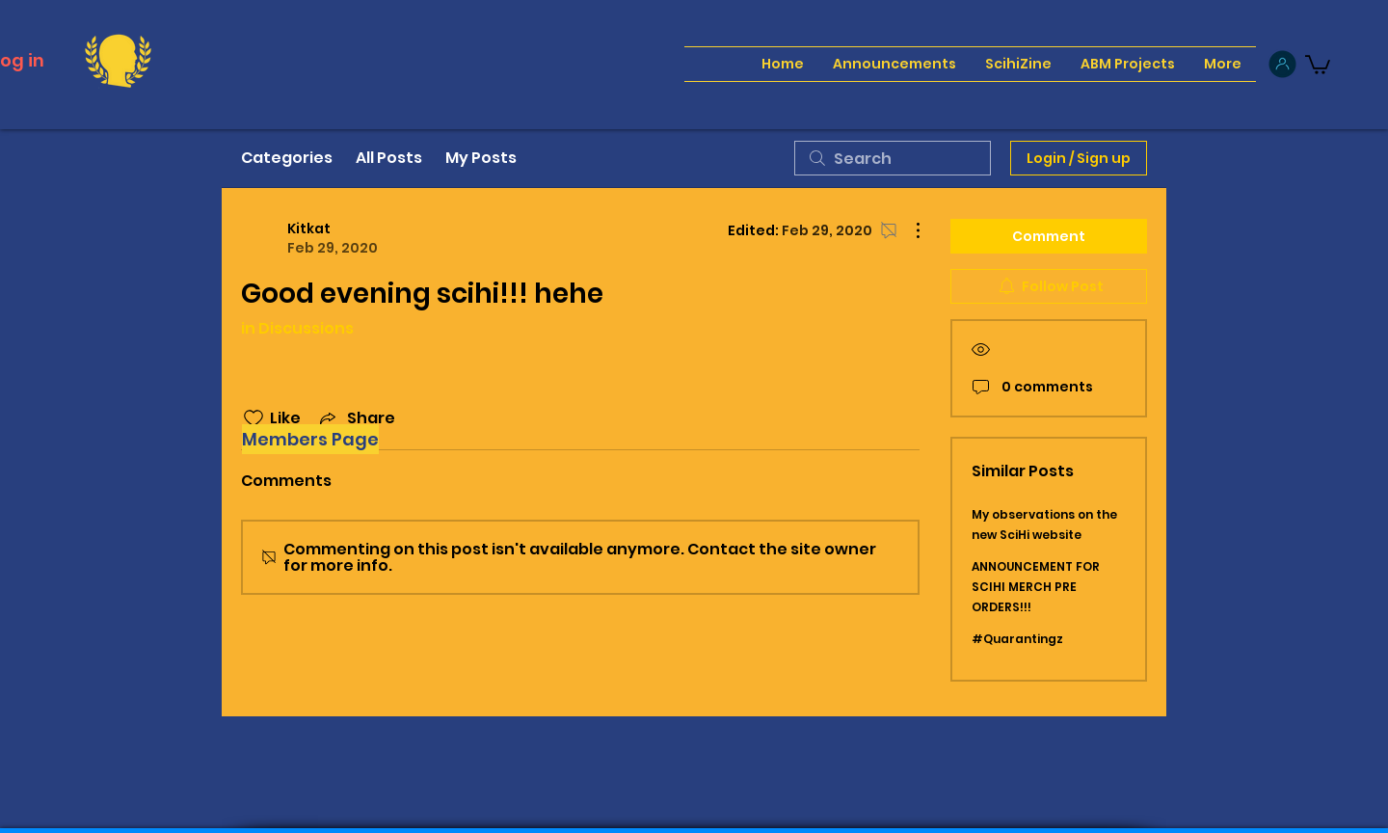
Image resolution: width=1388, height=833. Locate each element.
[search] (892, 158)
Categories (287, 158)
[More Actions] (908, 230)
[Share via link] (355, 418)
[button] (1317, 63)
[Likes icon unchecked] (253, 418)
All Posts (389, 158)
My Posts (481, 158)
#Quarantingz (1017, 639)
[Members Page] (310, 439)
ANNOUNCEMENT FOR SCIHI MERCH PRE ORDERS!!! (1036, 586)
